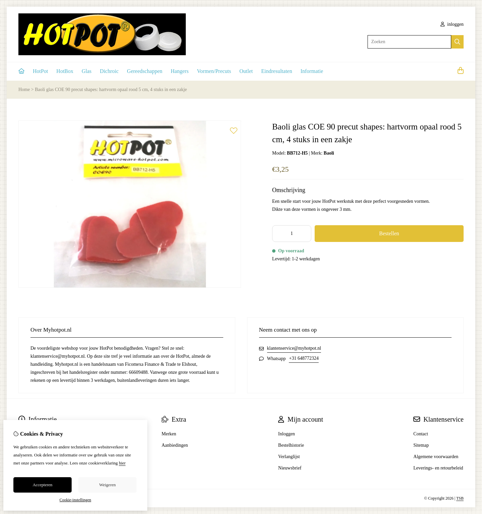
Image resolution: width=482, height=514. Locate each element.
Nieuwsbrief (289, 467)
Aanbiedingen (175, 445)
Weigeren (107, 484)
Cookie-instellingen (75, 500)
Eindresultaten (276, 71)
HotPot (40, 71)
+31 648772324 (303, 358)
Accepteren (42, 484)
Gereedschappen (144, 71)
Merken (169, 433)
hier (122, 462)
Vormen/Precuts (214, 71)
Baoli (329, 153)
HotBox (64, 71)
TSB (460, 498)
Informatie (312, 71)
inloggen (452, 24)
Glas (86, 71)
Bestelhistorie (291, 445)
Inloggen (286, 433)
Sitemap (421, 445)
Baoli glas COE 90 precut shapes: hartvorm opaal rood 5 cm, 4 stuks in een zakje (111, 89)
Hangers (179, 71)
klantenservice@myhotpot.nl (294, 348)
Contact (420, 433)
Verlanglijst (289, 456)
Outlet (246, 71)
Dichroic (109, 71)
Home (24, 89)
